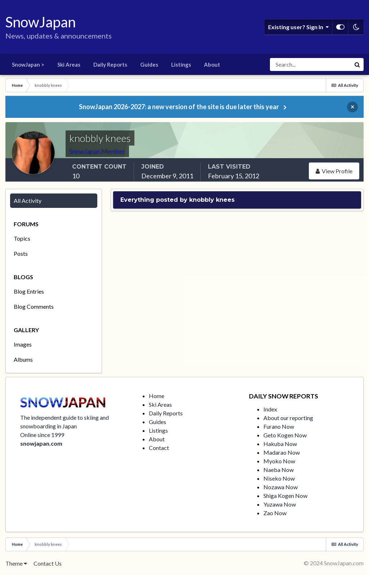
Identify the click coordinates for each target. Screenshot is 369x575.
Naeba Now (278, 469)
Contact (159, 447)
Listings (181, 64)
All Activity (27, 200)
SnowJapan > (28, 64)
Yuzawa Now (279, 504)
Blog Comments (34, 306)
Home (156, 395)
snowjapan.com (41, 443)
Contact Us (48, 563)
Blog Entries (29, 291)
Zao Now (274, 512)
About (212, 64)
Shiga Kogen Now (285, 495)
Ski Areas (68, 64)
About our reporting (288, 417)
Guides (149, 64)
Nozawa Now (280, 486)
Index (270, 409)
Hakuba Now (280, 443)
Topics (22, 238)
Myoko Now (279, 461)
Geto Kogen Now (285, 435)
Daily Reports (110, 64)
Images (23, 344)
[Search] (310, 64)
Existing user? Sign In (298, 27)
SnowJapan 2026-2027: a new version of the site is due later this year (179, 107)
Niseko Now (279, 478)
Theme (16, 563)
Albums (23, 359)
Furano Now (278, 426)
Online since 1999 (42, 434)
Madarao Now (281, 452)
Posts (21, 253)
